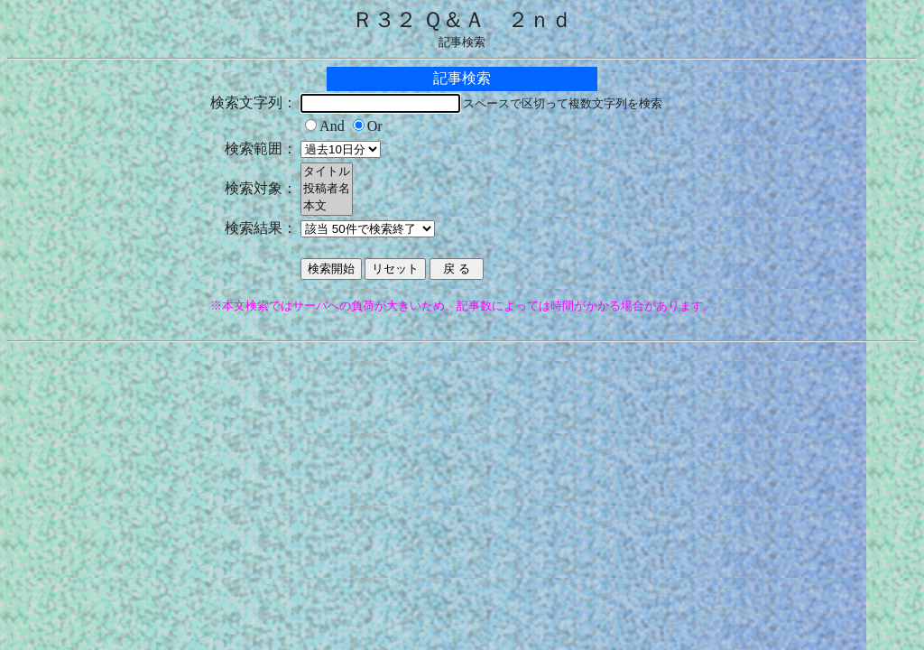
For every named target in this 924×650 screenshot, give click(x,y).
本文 (326, 206)
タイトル (326, 172)
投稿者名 (326, 189)
